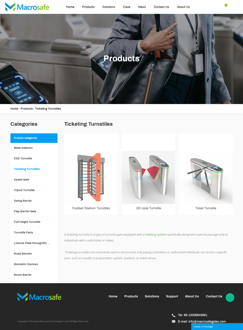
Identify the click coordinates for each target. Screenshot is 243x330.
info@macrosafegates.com (207, 321)
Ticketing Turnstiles (48, 109)
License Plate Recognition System (34, 243)
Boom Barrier (23, 275)
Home (70, 7)
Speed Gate (21, 179)
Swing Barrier (23, 201)
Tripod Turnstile (24, 190)
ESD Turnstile (23, 158)
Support (172, 296)
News (142, 7)
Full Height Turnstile (27, 222)
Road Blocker (23, 253)
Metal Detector (23, 148)
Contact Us (161, 7)
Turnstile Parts (23, 232)
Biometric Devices (26, 264)
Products (88, 7)
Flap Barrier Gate (25, 211)
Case (126, 7)
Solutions (108, 7)
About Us (183, 7)
